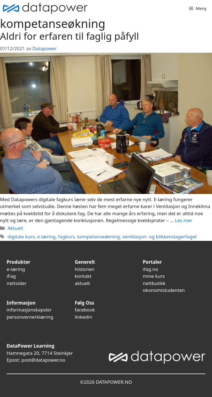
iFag (11, 276)
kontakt (83, 276)
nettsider (16, 283)
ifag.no (150, 269)
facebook (85, 310)
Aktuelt (15, 228)
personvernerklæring (30, 317)
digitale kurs (21, 236)
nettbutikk (154, 283)
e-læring (46, 236)
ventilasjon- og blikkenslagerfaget (159, 236)
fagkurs (66, 236)
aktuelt (82, 283)
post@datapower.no (43, 360)
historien (84, 269)
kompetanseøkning (98, 236)
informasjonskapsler (29, 310)
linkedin (83, 317)
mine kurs (154, 276)
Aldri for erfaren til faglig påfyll (69, 36)
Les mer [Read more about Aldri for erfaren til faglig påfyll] (183, 220)
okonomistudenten (164, 290)
